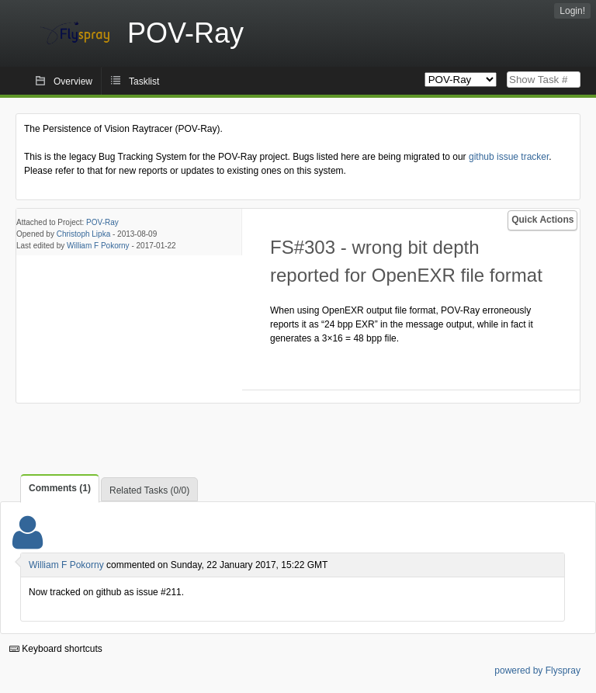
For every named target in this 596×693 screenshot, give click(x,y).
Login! (572, 10)
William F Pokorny (98, 245)
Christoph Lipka (83, 234)
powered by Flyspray (537, 670)
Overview (73, 81)
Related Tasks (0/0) (149, 490)
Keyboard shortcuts (55, 648)
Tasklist (144, 81)
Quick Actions (542, 219)
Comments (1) (60, 488)
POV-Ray (102, 222)
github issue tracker (509, 156)
